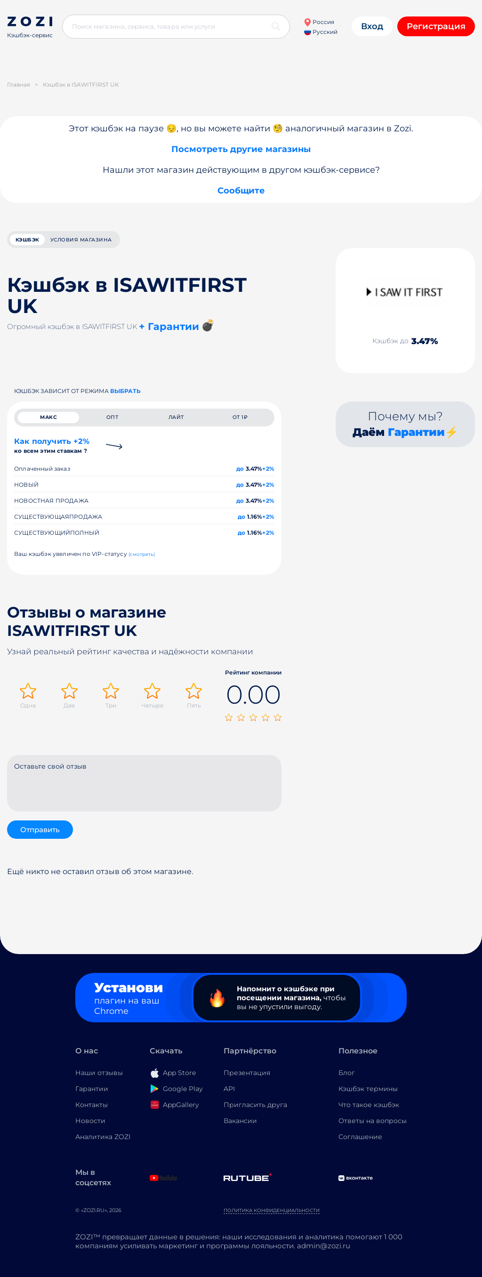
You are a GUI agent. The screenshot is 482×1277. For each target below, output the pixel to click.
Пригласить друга (255, 1108)
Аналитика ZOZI (102, 1140)
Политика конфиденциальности (272, 1214)
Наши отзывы (99, 1076)
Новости (90, 1124)
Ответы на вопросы (372, 1124)
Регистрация (436, 26)
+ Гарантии (169, 328)
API (229, 1092)
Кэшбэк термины (368, 1092)
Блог (346, 1076)
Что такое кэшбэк (368, 1108)
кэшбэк (32, 240)
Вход (372, 26)
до (240, 473)
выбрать (125, 392)
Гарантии (416, 433)
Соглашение (360, 1140)
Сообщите (241, 190)
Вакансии (240, 1124)
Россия (319, 21)
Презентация (247, 1076)
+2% (268, 473)
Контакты (91, 1108)
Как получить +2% (51, 450)
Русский (320, 31)
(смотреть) (142, 559)
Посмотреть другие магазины (241, 149)
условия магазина (98, 240)
